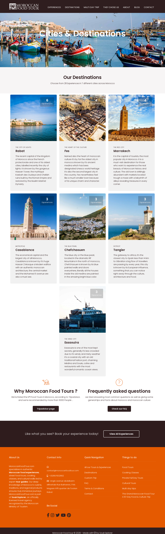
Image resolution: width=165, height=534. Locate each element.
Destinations (90, 472)
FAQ (86, 483)
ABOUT (126, 7)
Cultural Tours (129, 483)
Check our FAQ (119, 408)
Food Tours (127, 467)
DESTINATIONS (72, 7)
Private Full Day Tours (132, 477)
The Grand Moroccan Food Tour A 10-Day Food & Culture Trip (138, 495)
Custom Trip (90, 477)
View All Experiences (121, 433)
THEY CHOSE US (111, 7)
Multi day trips (129, 488)
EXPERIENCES (54, 7)
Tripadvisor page (46, 408)
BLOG (137, 7)
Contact (88, 493)
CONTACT (149, 7)
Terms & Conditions (94, 488)
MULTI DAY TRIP (91, 7)
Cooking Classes (130, 472)
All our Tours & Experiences (97, 467)
